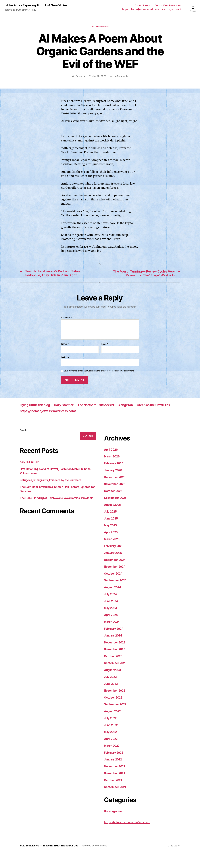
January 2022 (113, 759)
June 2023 (111, 683)
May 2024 (110, 607)
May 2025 (110, 525)
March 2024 (112, 621)
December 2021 (114, 766)
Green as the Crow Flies (159, 405)
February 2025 (114, 546)
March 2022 (112, 745)
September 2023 (115, 663)
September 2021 (115, 787)
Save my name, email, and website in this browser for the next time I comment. (99, 370)
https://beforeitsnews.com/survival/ (127, 822)
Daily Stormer (65, 405)
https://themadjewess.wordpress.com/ (143, 9)
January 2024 (113, 635)
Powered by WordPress (94, 845)
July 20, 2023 (99, 76)
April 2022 (111, 738)
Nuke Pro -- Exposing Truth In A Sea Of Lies (36, 5)
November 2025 (115, 484)
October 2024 (113, 573)
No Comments (121, 76)
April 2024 (111, 614)
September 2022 (115, 704)
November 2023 (115, 649)
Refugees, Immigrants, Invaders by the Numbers (51, 480)
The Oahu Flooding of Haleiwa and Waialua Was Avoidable (58, 498)
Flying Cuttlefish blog (35, 405)
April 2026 (111, 449)
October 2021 (113, 780)
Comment (66, 317)
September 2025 (115, 497)
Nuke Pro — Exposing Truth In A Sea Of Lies (53, 845)
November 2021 (114, 773)
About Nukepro (143, 5)
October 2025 (113, 490)
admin (82, 76)
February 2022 (114, 752)
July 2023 (110, 676)
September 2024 (115, 580)
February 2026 (114, 463)
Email (104, 344)
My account (174, 9)
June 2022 (111, 725)
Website (65, 357)
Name (65, 344)
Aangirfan (130, 405)
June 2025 (111, 518)
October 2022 (113, 697)
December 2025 (115, 477)
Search (23, 430)
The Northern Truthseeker (99, 405)
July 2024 (111, 594)
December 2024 (115, 559)
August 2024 (113, 587)
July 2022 (110, 718)
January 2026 (113, 470)
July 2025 (110, 511)
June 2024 (111, 601)
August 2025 (113, 504)
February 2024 (114, 628)
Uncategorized (100, 27)
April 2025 (111, 532)
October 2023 (113, 656)
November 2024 (115, 566)
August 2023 (113, 670)
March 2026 (112, 456)
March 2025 (112, 539)
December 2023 (115, 642)
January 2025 (113, 552)
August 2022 (113, 711)
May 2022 (110, 731)
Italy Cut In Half (29, 462)
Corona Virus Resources (168, 5)
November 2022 (115, 690)
